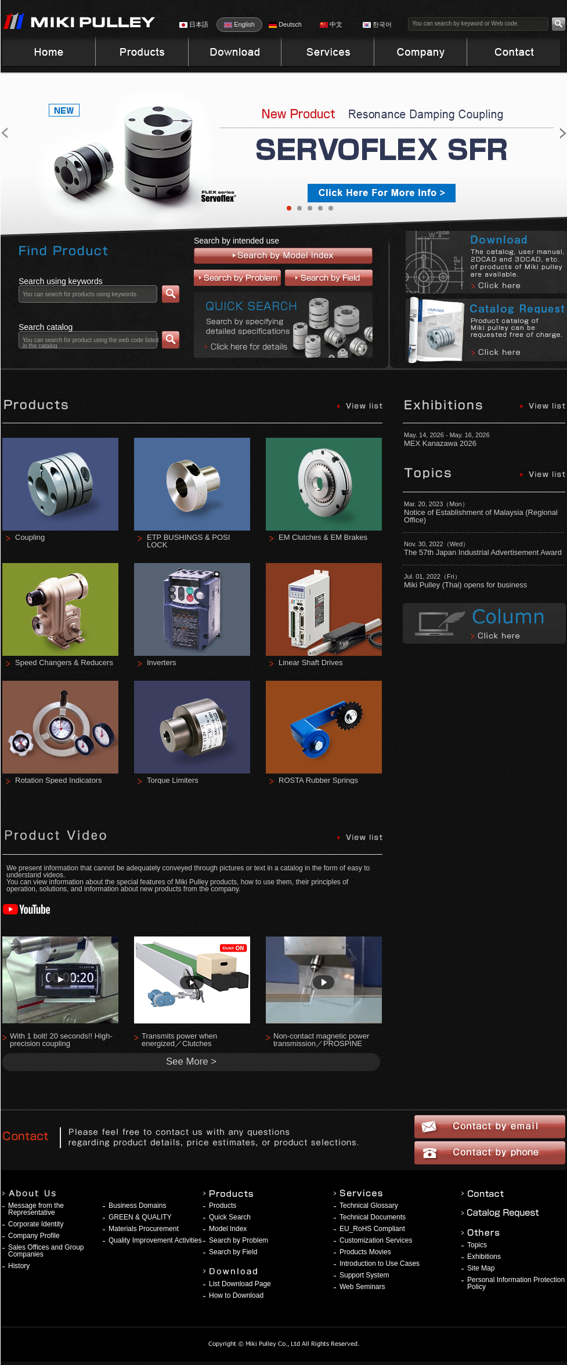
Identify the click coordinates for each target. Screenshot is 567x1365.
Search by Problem (238, 1240)
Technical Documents (373, 1217)
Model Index (228, 1229)
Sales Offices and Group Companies (46, 1250)
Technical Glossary (369, 1205)
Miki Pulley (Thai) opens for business (465, 584)
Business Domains (137, 1205)
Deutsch (285, 24)
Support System (364, 1275)
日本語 (193, 24)
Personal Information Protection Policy (516, 1283)
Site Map (480, 1268)
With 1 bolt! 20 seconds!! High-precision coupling (61, 1040)
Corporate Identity (35, 1224)
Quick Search (230, 1217)
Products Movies (365, 1252)
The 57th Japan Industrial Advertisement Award (483, 552)
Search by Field (233, 1252)
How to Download (236, 1295)
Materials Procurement (144, 1229)
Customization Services (376, 1240)
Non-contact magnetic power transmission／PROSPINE (321, 1040)
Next (537, 133)
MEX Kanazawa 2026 (440, 443)
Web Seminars (362, 1287)
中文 (331, 24)
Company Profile (34, 1236)
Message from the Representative (36, 1209)
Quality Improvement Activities (155, 1240)
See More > (191, 1061)
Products (222, 1205)
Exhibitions (484, 1257)
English (239, 24)
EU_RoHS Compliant (372, 1229)
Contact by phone (489, 1152)
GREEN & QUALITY (140, 1217)
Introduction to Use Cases (380, 1263)
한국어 (377, 24)
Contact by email (489, 1126)
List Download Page (240, 1284)
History (19, 1266)
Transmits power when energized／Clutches (179, 1040)
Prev (30, 133)
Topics (477, 1245)
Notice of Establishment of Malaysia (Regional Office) (481, 516)
